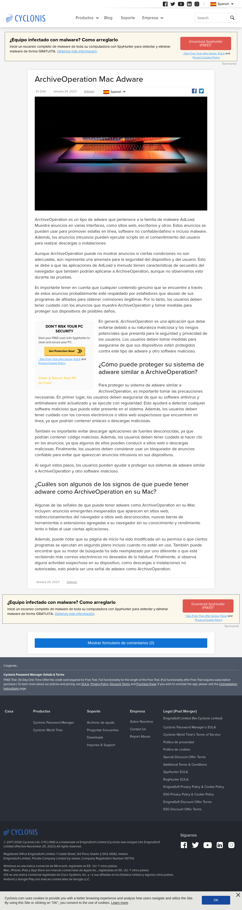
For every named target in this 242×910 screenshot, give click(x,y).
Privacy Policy (99, 684)
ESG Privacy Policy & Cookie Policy (188, 794)
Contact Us (138, 729)
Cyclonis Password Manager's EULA (189, 727)
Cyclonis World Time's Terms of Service (191, 735)
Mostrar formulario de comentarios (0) (121, 643)
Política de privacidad (178, 742)
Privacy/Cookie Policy (206, 57)
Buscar (233, 18)
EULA (221, 53)
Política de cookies (176, 749)
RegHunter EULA (175, 779)
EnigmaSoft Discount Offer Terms (187, 802)
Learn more (119, 903)
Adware (89, 91)
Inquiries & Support (101, 745)
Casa (9, 711)
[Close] (238, 894)
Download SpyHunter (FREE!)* (205, 43)
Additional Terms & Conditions (185, 765)
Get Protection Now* (62, 351)
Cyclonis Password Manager (53, 723)
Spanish (112, 92)
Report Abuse (140, 736)
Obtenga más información (77, 51)
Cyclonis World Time (48, 730)
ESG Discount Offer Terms (182, 809)
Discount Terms (120, 684)
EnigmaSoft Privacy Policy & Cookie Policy (193, 787)
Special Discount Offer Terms (184, 757)
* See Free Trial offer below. (199, 53)
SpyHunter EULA (175, 772)
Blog (108, 17)
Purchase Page (146, 684)
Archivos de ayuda (100, 723)
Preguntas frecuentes (103, 730)
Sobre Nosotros (141, 722)
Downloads (95, 737)
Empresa (150, 17)
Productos (85, 17)
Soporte (128, 17)
